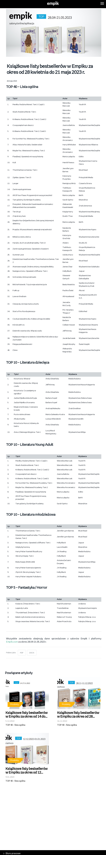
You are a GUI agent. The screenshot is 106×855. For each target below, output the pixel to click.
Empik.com (12, 642)
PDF (21, 653)
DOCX (32, 653)
